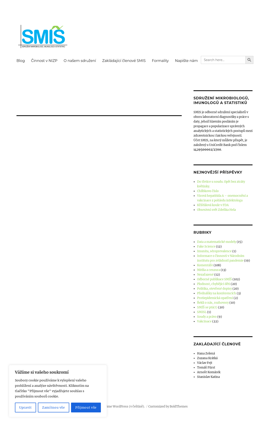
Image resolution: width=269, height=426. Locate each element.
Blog (20, 61)
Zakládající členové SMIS (124, 61)
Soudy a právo (207, 317)
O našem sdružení (80, 61)
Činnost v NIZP (44, 61)
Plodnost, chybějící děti (213, 284)
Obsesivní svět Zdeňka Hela (216, 210)
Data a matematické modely (216, 242)
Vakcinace (204, 321)
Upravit (25, 408)
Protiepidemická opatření (215, 298)
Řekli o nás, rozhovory (213, 303)
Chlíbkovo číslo (208, 191)
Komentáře (205, 265)
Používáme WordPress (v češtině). (121, 406)
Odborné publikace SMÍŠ (214, 279)
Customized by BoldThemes (168, 406)
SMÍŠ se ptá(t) (207, 307)
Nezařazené (205, 274)
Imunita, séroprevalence (214, 251)
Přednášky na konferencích (216, 293)
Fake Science (206, 246)
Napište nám (186, 61)
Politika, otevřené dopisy (214, 289)
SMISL (201, 312)
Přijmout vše (86, 408)
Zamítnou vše (53, 408)
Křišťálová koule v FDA (213, 205)
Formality (160, 61)
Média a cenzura (208, 270)
